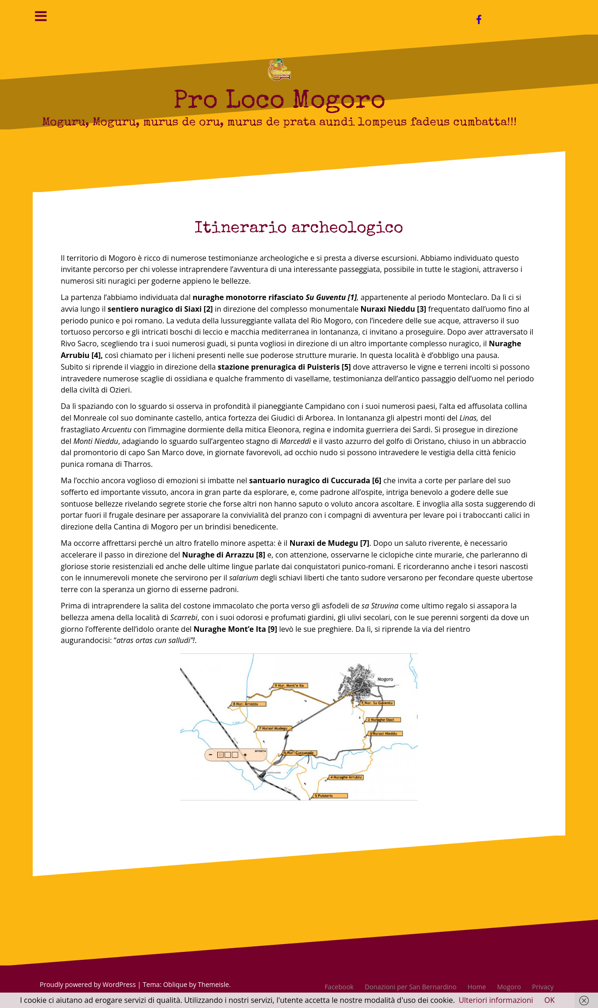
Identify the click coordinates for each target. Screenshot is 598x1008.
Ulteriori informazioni (496, 1000)
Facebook (339, 986)
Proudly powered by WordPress (88, 984)
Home (477, 986)
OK (549, 1000)
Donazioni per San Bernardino (411, 986)
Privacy (543, 986)
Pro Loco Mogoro (279, 102)
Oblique (175, 984)
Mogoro (509, 986)
